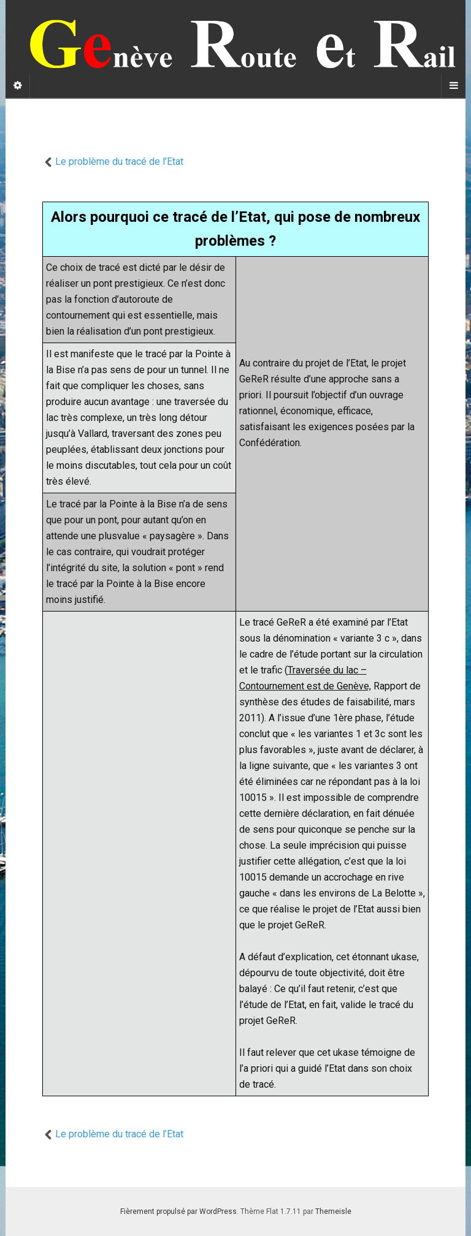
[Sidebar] (18, 86)
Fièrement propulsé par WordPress (178, 1211)
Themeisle (333, 1211)
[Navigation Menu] (453, 86)
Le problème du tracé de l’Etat (112, 161)
